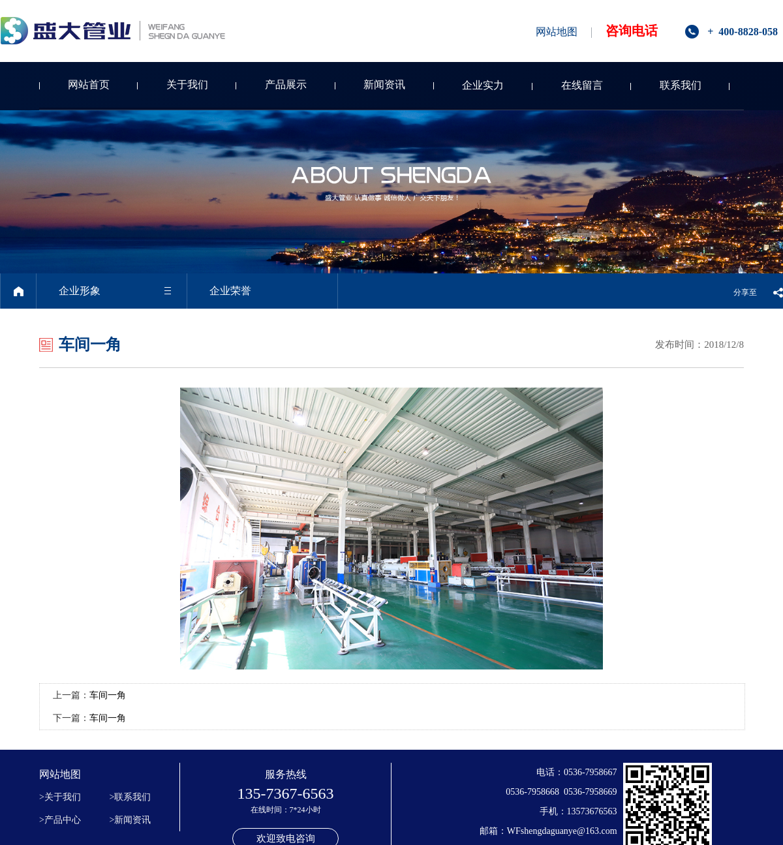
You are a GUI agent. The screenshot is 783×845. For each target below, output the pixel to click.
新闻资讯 (384, 84)
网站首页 (89, 84)
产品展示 (286, 84)
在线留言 (582, 85)
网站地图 (556, 31)
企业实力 (483, 85)
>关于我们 (60, 797)
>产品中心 (60, 820)
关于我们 (187, 84)
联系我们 (680, 85)
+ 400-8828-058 (742, 31)
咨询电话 (632, 30)
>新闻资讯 (130, 820)
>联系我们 (130, 797)
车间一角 (107, 695)
